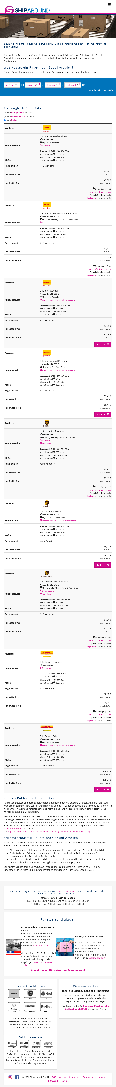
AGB (54, 1077)
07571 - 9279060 (65, 891)
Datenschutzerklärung (94, 1077)
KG (22, 84)
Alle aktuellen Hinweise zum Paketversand (58, 970)
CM (83, 84)
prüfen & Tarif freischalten (100, 192)
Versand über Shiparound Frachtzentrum (58, 300)
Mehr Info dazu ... (42, 945)
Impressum (52, 1080)
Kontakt (65, 1080)
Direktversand (47, 145)
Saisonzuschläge (97, 957)
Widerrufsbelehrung (69, 1077)
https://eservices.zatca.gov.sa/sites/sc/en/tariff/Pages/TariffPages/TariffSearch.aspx (49, 831)
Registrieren (92, 198)
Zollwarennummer (13, 828)
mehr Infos (45, 443)
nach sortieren (18, 112)
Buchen (102, 344)
